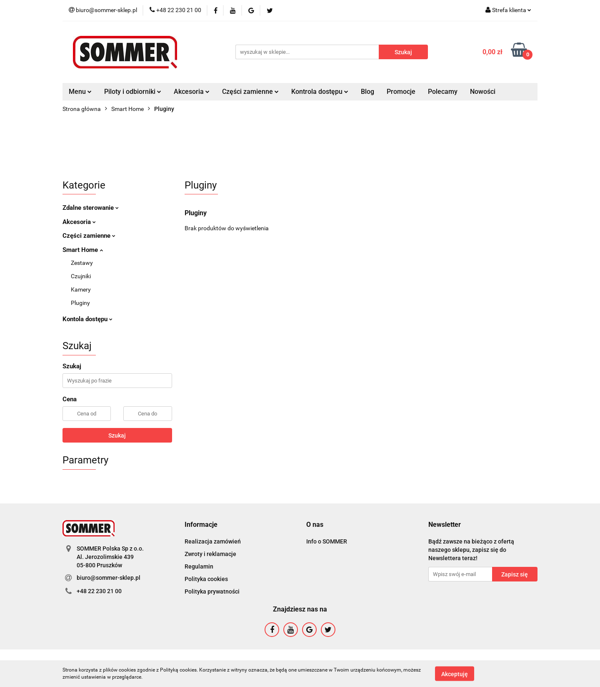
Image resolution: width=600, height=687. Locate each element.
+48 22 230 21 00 (99, 591)
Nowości (482, 92)
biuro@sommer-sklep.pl (108, 577)
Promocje (401, 92)
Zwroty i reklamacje (210, 554)
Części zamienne (250, 92)
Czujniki (81, 276)
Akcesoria (192, 92)
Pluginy (80, 302)
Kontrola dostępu (319, 92)
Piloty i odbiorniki (132, 92)
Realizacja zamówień (213, 541)
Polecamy (443, 92)
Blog (367, 92)
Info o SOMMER (326, 541)
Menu (80, 92)
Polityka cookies (206, 579)
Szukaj (117, 435)
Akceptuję (454, 673)
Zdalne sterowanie (90, 207)
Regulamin (199, 566)
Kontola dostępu (87, 319)
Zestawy (82, 262)
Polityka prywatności (212, 591)
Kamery (81, 289)
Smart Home (82, 250)
